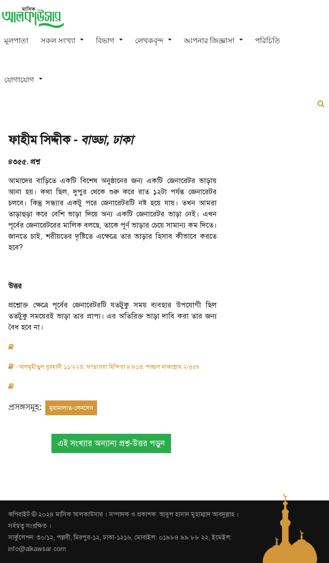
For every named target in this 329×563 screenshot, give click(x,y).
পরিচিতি (267, 40)
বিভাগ (105, 40)
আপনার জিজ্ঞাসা (209, 40)
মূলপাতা (16, 40)
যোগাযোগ (19, 79)
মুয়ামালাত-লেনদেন (71, 408)
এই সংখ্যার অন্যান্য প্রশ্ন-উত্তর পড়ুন (111, 443)
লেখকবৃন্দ (149, 40)
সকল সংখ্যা (58, 40)
